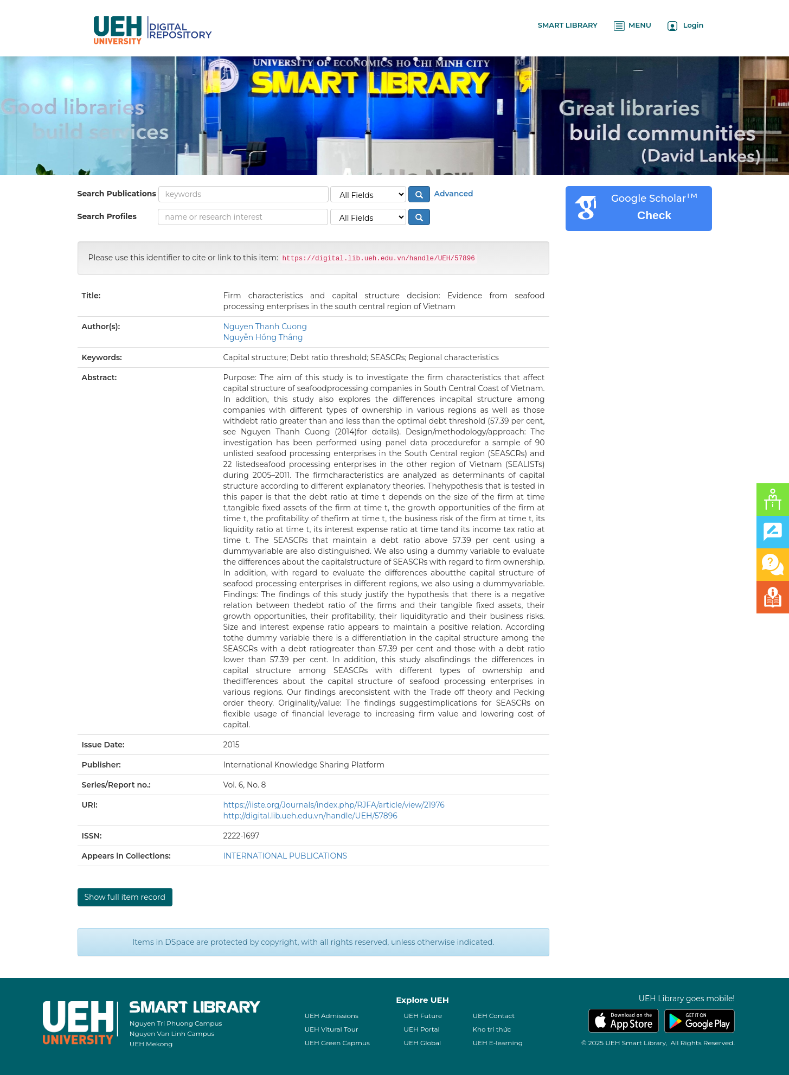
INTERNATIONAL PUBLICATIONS (285, 856)
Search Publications (117, 194)
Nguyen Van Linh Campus (172, 1033)
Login (686, 26)
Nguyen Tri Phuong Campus (176, 1023)
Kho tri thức (491, 1029)
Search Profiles (107, 216)
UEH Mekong (151, 1044)
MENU (632, 26)
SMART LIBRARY (568, 25)
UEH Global (422, 1043)
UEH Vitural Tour (331, 1029)
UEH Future (422, 1016)
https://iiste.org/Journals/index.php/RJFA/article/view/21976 (334, 805)
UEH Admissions (331, 1016)
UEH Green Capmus (336, 1043)
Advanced (452, 194)
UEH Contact (493, 1016)
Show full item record (125, 897)
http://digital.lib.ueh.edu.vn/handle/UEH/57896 (310, 816)
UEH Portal (421, 1029)
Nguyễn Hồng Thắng (263, 337)
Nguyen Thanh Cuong (265, 326)
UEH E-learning (497, 1043)
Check (654, 215)
